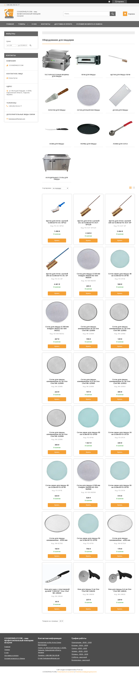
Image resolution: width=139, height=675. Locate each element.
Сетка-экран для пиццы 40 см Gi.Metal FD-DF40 (119, 275)
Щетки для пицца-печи (120, 75)
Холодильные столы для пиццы (57, 178)
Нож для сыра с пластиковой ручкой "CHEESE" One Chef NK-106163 (57, 591)
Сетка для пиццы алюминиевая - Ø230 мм (57, 539)
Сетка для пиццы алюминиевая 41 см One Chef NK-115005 (57, 381)
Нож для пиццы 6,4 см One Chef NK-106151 (119, 590)
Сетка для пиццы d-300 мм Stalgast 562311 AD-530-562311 (57, 328)
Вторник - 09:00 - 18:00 (80, 645)
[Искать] (113, 14)
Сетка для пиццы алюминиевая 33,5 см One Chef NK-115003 (88, 381)
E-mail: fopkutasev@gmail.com (49, 658)
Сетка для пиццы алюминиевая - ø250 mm (119, 539)
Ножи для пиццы (56, 144)
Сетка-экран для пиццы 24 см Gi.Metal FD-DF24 (119, 433)
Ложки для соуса (120, 144)
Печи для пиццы (88, 75)
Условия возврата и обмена (89, 24)
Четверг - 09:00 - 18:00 (80, 651)
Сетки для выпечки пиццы (88, 110)
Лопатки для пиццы (56, 110)
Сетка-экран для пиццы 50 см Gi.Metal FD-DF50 (88, 539)
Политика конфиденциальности (86, 672)
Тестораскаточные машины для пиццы (57, 75)
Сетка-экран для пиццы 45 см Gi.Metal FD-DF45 (57, 486)
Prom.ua (80, 670)
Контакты (45, 24)
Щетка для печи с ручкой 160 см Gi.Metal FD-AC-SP (57, 275)
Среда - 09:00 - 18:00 (79, 648)
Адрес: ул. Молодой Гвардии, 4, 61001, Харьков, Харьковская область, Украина (52, 650)
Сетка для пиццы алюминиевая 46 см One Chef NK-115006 (57, 434)
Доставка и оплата (63, 24)
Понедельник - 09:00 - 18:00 (82, 642)
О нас (34, 24)
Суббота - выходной (79, 657)
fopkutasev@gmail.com (17, 119)
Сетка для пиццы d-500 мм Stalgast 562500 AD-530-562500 (88, 487)
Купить (56, 240)
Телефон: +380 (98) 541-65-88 (48, 655)
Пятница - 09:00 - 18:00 (80, 654)
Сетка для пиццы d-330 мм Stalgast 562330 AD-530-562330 (88, 275)
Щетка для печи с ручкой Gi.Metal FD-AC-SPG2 (57, 222)
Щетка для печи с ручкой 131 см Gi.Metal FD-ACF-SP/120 (88, 223)
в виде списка (134, 188)
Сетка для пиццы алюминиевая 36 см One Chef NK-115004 (88, 328)
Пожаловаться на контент (65, 672)
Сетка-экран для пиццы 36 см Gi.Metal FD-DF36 (119, 486)
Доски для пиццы (120, 110)
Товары (21, 24)
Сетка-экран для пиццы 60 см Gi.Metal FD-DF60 (88, 433)
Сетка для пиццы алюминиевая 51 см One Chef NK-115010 (119, 381)
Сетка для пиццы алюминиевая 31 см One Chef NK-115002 (119, 328)
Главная (10, 24)
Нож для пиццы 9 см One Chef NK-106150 (88, 590)
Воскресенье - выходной (81, 660)
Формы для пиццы (88, 144)
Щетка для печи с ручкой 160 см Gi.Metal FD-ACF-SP (119, 222)
